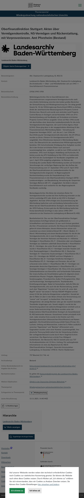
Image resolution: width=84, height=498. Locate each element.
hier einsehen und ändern (48, 491)
